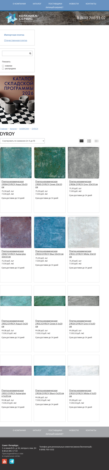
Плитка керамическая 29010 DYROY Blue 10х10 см (49, 252)
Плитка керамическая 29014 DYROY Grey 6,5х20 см (82, 323)
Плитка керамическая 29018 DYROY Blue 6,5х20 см (49, 392)
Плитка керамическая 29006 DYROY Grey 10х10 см (83, 183)
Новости (74, 3)
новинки (7, 66)
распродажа (9, 68)
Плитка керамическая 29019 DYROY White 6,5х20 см (82, 393)
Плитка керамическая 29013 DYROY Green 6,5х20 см (48, 323)
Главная (3, 128)
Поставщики (55, 3)
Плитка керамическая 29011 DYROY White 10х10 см (82, 254)
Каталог (37, 3)
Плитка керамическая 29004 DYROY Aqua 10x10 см (14, 184)
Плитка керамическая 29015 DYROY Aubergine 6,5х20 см (14, 393)
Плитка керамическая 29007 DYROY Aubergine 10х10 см (14, 254)
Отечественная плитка (15, 40)
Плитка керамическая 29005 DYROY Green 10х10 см (48, 184)
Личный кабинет (54, 7)
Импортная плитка (14, 34)
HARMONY (24, 128)
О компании (19, 3)
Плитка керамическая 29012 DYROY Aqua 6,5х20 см (15, 323)
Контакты (91, 3)
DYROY (35, 128)
